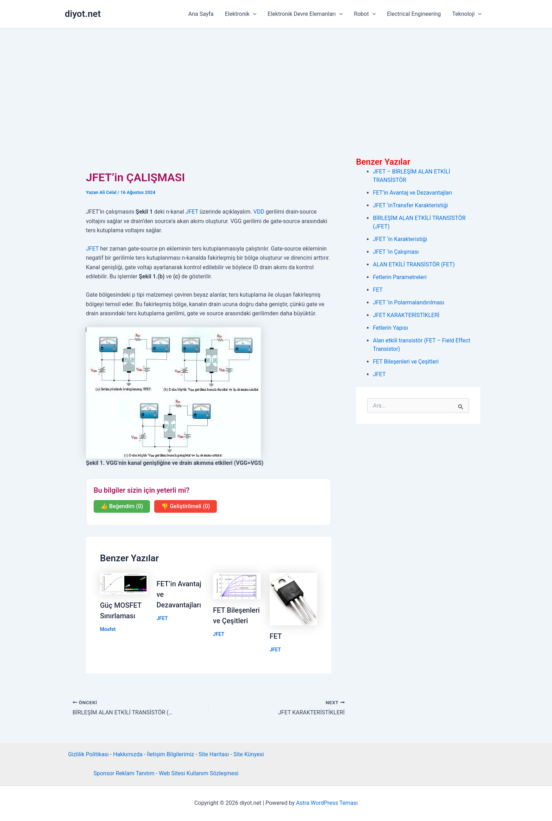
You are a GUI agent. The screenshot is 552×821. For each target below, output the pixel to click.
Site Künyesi (248, 754)
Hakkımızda (128, 754)
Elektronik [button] (241, 14)
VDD (258, 211)
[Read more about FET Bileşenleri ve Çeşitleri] (237, 585)
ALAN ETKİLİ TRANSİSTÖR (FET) (413, 264)
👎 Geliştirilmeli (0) (185, 506)
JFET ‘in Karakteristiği (400, 239)
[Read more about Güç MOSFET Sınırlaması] (124, 583)
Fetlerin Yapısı (390, 327)
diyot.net (83, 13)
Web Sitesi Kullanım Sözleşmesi (198, 773)
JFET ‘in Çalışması (396, 251)
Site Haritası (214, 754)
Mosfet (107, 629)
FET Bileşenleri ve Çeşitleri (406, 361)
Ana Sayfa (201, 14)
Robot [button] (365, 14)
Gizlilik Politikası (88, 754)
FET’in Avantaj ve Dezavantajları (412, 192)
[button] (253, 14)
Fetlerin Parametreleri (400, 277)
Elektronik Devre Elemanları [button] (305, 14)
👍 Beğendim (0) (122, 506)
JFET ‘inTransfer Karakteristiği (410, 205)
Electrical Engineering (414, 14)
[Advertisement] (276, 81)
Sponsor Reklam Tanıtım (123, 773)
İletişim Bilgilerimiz (170, 754)
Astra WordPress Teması (327, 803)
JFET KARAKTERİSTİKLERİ (406, 315)
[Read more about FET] (294, 598)
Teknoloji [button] (467, 14)
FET (276, 636)
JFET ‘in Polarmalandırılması (408, 302)
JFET (192, 211)
